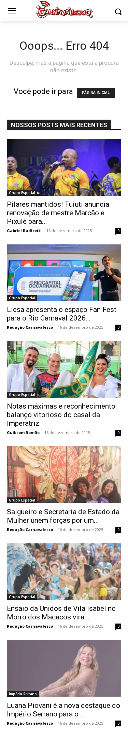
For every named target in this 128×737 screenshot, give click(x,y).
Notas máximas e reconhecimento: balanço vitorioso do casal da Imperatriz (62, 414)
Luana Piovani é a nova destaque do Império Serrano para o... (63, 709)
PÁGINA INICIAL (96, 92)
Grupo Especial (22, 192)
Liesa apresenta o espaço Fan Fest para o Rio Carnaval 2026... (61, 313)
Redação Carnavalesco (30, 327)
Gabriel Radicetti (24, 230)
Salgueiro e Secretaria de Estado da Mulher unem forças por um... (63, 516)
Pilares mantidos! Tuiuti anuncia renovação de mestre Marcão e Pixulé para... (58, 213)
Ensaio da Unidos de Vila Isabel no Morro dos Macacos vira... (61, 612)
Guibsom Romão (23, 432)
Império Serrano (23, 693)
